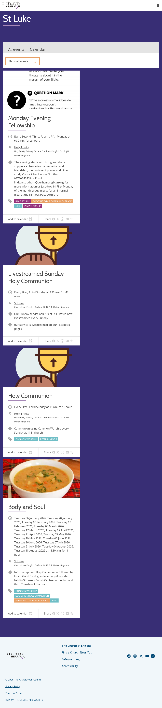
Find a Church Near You (77, 652)
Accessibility (70, 666)
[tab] (20, 219)
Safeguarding (70, 659)
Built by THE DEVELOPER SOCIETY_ (24, 699)
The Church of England (76, 646)
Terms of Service (14, 693)
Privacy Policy (12, 686)
